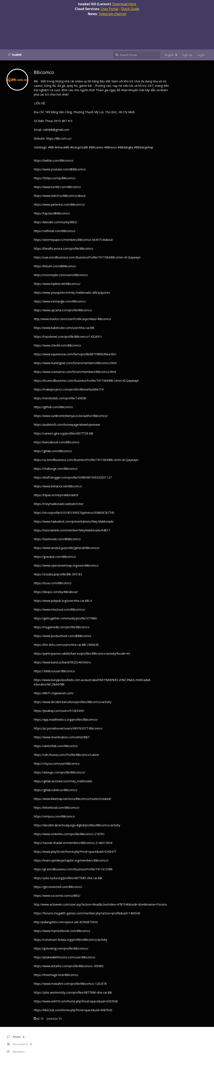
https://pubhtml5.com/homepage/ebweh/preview (67, 425)
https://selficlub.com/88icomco (54, 231)
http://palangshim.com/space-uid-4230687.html (66, 922)
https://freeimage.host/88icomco (56, 975)
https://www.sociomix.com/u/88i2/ (57, 896)
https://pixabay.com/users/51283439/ (59, 711)
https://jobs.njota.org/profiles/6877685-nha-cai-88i (68, 878)
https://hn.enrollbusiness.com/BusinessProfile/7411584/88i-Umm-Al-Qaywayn (86, 381)
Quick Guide (130, 8)
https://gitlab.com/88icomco (53, 451)
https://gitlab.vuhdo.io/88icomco (55, 790)
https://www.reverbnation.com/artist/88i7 (61, 737)
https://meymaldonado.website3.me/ (59, 504)
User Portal (109, 8)
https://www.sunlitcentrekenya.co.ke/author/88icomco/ (71, 416)
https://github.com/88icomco (53, 407)
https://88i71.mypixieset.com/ (54, 693)
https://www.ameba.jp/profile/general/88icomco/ (67, 548)
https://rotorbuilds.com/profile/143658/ (60, 398)
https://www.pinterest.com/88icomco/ (59, 204)
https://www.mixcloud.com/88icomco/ (59, 609)
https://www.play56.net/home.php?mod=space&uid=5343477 (75, 852)
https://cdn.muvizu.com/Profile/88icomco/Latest (66, 755)
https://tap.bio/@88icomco (52, 213)
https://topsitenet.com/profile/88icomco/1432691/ (68, 337)
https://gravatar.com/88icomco (55, 557)
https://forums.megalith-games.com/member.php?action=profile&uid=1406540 (87, 913)
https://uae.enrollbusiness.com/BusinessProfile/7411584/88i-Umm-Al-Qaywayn (87, 257)
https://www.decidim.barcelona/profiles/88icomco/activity (72, 702)
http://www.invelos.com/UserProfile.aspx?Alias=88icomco (72, 319)
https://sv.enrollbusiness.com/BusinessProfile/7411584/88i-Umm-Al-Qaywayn (86, 460)
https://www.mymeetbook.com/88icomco (62, 931)
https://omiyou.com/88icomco (54, 816)
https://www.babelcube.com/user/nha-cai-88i (64, 328)
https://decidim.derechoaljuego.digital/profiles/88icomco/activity (77, 825)
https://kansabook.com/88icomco (56, 442)
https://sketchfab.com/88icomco (56, 746)
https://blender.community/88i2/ (55, 222)
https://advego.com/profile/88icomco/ (59, 772)
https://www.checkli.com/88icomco (57, 345)
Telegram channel (112, 14)
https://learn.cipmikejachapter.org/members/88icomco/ (71, 860)
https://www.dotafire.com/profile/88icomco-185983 (68, 966)
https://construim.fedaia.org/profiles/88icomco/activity (70, 940)
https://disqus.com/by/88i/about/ (56, 592)
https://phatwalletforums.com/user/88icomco (64, 957)
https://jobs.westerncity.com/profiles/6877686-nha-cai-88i (73, 992)
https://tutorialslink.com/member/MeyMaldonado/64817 (72, 530)
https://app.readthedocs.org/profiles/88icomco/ (66, 720)
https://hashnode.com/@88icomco (57, 539)
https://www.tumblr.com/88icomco (57, 187)
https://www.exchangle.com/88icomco (60, 301)
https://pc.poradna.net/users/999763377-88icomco (68, 728)
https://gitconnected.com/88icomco (58, 887)
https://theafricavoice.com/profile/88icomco (63, 248)
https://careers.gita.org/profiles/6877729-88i (63, 433)
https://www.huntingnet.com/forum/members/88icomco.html (75, 363)
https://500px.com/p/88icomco (54, 178)
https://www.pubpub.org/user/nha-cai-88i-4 (63, 601)
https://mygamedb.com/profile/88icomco (61, 627)
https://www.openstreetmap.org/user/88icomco (66, 565)
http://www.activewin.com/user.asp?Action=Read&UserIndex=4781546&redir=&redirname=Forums (100, 904)
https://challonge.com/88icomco (56, 469)
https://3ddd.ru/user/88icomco (54, 671)
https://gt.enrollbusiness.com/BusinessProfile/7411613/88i (73, 869)
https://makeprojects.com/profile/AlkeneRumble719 (69, 389)
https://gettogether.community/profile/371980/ (65, 618)
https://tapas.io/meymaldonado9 (56, 495)
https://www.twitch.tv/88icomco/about (60, 196)
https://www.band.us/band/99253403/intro (62, 662)
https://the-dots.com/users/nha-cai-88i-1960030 (66, 645)
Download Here (124, 4)
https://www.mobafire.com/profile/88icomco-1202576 (70, 984)
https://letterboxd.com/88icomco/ (56, 808)
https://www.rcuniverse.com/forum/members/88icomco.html (75, 372)
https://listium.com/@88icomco (55, 266)
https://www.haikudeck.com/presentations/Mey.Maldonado (74, 521)
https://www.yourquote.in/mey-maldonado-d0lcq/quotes (72, 293)
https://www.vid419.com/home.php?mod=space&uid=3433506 (76, 1001)
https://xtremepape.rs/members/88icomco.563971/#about (73, 240)
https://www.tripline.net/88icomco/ (57, 284)
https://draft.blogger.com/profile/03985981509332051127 (73, 477)
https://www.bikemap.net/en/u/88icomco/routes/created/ (72, 799)
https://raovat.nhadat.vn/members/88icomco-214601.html (73, 843)
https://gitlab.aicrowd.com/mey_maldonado (63, 781)
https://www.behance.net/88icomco (58, 486)
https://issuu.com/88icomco (52, 583)
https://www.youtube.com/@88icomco (60, 169)
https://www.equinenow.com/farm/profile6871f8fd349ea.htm (75, 354)
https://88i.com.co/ (58, 138)
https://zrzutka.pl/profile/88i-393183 (58, 574)
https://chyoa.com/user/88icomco (57, 764)
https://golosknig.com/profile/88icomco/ (61, 948)
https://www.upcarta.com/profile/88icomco (63, 310)
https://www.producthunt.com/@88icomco (62, 636)
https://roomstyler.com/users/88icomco (61, 275)
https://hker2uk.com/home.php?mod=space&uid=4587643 (73, 1010)
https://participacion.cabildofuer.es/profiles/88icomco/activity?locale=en (82, 653)
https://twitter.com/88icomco (53, 160)
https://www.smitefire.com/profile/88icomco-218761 (69, 834)
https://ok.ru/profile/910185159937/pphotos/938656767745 (74, 513)
